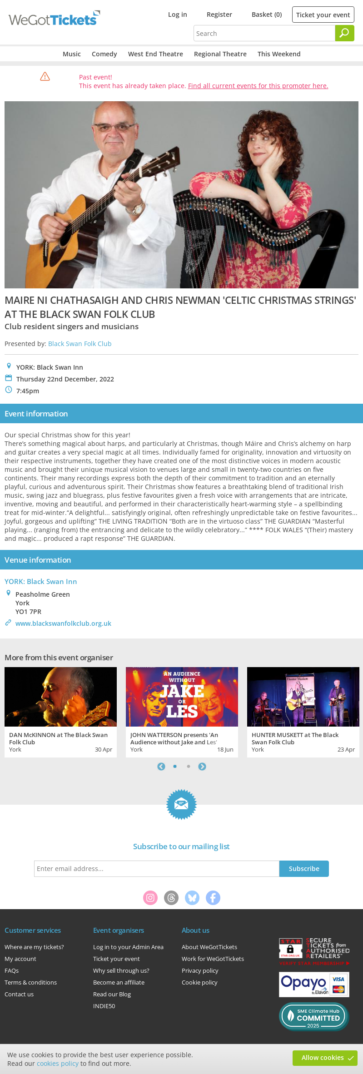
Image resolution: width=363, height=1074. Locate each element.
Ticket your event (323, 14)
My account (20, 959)
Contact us (19, 994)
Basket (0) (267, 14)
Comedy (104, 53)
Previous (161, 766)
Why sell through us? (121, 970)
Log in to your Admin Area (128, 947)
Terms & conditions (31, 982)
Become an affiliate (118, 982)
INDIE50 (104, 1006)
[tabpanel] (60, 711)
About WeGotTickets (209, 947)
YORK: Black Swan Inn (41, 581)
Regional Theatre (220, 53)
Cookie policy (200, 982)
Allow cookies (323, 1057)
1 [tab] (174, 766)
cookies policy (58, 1063)
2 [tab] (188, 766)
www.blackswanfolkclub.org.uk (63, 623)
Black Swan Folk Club (80, 343)
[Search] (344, 33)
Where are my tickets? (34, 947)
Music (72, 53)
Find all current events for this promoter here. (258, 85)
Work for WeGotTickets (213, 959)
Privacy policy (200, 970)
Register (219, 14)
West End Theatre (155, 53)
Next (202, 766)
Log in (177, 14)
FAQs (12, 970)
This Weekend (279, 53)
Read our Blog (112, 994)
